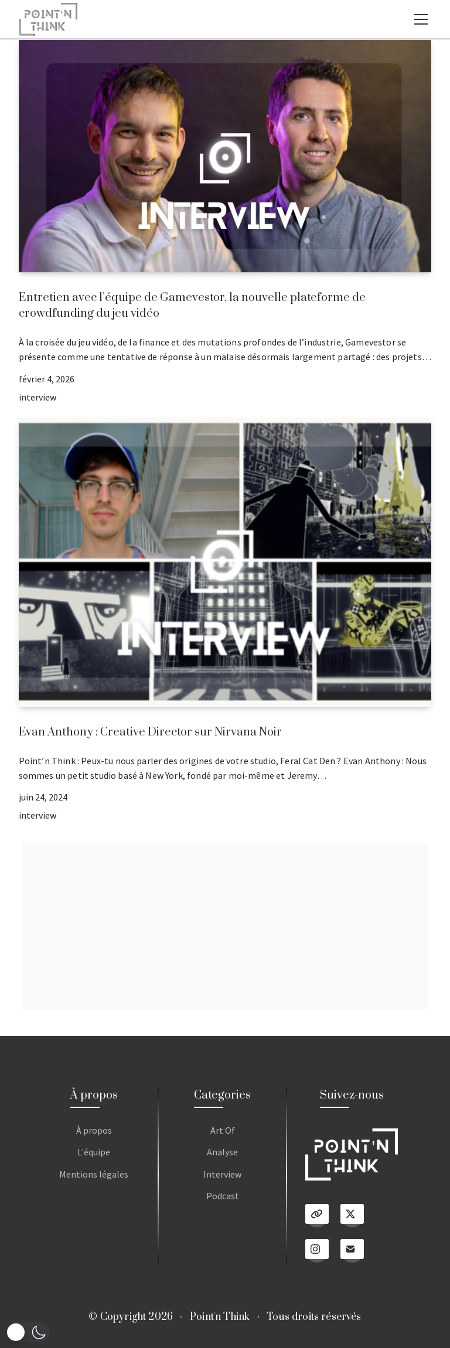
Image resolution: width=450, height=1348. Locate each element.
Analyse (222, 1152)
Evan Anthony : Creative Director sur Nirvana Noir (150, 732)
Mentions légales (93, 1174)
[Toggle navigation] (421, 19)
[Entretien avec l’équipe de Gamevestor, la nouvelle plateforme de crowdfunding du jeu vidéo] (225, 156)
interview (37, 397)
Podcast (222, 1196)
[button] (28, 1332)
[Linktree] (317, 1215)
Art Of (222, 1130)
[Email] (352, 1251)
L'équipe (93, 1152)
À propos (94, 1130)
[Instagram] (317, 1251)
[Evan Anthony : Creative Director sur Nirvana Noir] (225, 562)
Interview (222, 1174)
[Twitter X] (352, 1215)
